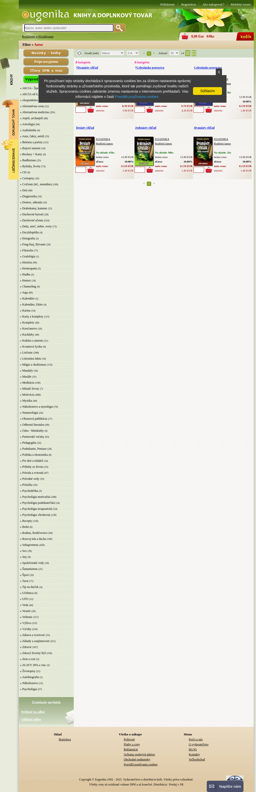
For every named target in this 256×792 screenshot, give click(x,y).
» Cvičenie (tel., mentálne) (36, 184)
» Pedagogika (28, 442)
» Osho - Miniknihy (32, 430)
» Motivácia (27, 394)
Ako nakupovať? (213, 4)
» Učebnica (27, 593)
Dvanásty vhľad (204, 127)
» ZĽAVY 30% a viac (33, 665)
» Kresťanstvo (28, 328)
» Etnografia (27, 238)
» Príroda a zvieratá (32, 472)
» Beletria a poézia (31, 142)
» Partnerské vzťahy (32, 436)
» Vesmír (25, 611)
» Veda (24, 605)
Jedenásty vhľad (145, 127)
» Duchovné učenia (31, 220)
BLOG (193, 749)
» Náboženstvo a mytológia (36, 406)
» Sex (23, 551)
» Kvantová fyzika (31, 346)
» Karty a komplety (31, 316)
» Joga (24, 292)
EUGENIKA (103, 138)
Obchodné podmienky (137, 759)
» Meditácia (27, 382)
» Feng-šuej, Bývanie (33, 244)
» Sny (23, 557)
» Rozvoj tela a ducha (33, 539)
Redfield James (104, 143)
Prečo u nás (195, 739)
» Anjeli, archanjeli (31, 118)
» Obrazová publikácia (33, 418)
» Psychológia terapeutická (36, 509)
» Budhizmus (28, 160)
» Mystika (26, 400)
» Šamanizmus (29, 569)
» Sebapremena (29, 545)
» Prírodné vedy (29, 479)
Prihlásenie (167, 4)
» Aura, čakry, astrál (32, 136)
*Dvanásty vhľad (87, 67)
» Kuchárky (27, 334)
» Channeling (28, 286)
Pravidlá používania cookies (141, 764)
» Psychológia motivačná (35, 497)
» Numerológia (29, 412)
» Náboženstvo (29, 683)
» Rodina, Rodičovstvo (34, 533)
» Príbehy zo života (31, 466)
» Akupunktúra (29, 100)
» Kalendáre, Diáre (31, 304)
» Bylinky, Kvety (30, 166)
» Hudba (25, 274)
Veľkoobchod (197, 759)
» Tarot (24, 581)
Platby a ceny (132, 744)
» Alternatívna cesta (32, 106)
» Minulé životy (29, 388)
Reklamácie (131, 749)
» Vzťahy (25, 629)
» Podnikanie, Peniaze (33, 448)
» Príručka (26, 485)
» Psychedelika (29, 491)
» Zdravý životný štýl (33, 653)
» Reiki (24, 527)
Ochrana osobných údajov (139, 754)
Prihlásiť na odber (33, 712)
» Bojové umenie (30, 148)
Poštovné (129, 739)
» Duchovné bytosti (32, 214)
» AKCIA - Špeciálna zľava (36, 88)
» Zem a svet (28, 659)
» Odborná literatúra (32, 424)
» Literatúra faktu (30, 358)
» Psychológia (28, 689)
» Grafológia (27, 256)
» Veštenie (26, 617)
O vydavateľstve (198, 744)
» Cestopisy (27, 178)
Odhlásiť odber (31, 719)
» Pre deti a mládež (31, 460)
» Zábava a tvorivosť (32, 635)
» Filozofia (26, 250)
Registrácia (188, 4)
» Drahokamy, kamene (33, 208)
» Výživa (25, 623)
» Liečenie (26, 352)
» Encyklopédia (29, 232)
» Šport (24, 575)
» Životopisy (27, 671)
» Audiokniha (28, 130)
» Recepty (26, 521)
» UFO (24, 599)
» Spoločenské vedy (32, 563)
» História (26, 262)
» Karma (25, 310)
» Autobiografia (29, 677)
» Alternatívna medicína (34, 112)
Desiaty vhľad (85, 127)
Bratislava (65, 739)
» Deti (24, 190)
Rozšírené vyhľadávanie (38, 36)
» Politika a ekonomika (34, 454)
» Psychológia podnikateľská (37, 503)
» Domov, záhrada (31, 202)
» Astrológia (27, 124)
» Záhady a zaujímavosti (35, 641)
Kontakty (194, 754)
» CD (23, 172)
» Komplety (27, 322)
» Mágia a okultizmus (33, 364)
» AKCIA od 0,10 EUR (34, 94)
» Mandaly (26, 370)
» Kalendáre (27, 298)
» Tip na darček (29, 587)
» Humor (25, 280)
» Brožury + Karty (31, 154)
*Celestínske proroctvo (149, 67)
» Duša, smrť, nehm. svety (36, 226)
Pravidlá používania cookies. (137, 97)
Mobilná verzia (240, 4)
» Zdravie (26, 647)
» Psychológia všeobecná (35, 515)
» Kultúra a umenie (31, 340)
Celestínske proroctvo (208, 67)
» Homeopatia (28, 268)
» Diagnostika (28, 196)
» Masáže (26, 376)
